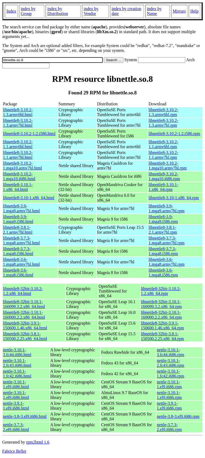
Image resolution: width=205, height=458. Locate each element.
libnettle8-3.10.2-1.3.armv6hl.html (18, 112)
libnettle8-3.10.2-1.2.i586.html (29, 133)
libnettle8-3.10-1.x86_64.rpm (173, 197)
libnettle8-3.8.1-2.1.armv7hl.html (18, 229)
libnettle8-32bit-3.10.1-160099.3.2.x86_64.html (24, 304)
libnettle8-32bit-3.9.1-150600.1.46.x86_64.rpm (162, 325)
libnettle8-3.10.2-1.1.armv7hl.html (18, 155)
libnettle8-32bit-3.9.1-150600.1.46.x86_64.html (25, 325)
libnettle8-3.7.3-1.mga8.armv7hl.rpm (166, 240)
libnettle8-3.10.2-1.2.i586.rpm (174, 133)
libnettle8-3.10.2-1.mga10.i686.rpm (164, 176)
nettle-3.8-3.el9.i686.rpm (178, 416)
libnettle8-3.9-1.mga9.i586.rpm (163, 219)
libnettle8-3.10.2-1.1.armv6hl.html (18, 144)
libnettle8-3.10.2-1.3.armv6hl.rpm (163, 112)
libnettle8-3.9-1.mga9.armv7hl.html (21, 208)
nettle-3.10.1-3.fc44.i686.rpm (170, 352)
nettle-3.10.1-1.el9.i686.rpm (169, 384)
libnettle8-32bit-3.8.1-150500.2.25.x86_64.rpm (162, 336)
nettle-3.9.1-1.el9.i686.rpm (169, 405)
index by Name (154, 11)
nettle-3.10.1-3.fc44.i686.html (17, 352)
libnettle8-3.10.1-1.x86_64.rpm (163, 187)
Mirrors (179, 11)
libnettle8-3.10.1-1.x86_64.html (18, 187)
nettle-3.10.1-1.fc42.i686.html (17, 373)
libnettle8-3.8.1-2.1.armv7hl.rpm (162, 229)
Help (194, 11)
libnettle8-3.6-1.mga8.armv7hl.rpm (166, 262)
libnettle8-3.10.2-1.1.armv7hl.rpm (163, 155)
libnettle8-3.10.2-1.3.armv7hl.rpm (163, 123)
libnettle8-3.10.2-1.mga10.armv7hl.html (22, 165)
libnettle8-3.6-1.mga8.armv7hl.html (21, 262)
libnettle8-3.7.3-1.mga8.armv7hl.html (21, 240)
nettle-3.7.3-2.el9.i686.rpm (169, 427)
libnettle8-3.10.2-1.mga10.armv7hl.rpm (167, 165)
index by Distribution (57, 11)
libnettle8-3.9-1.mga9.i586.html (18, 219)
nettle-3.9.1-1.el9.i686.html (16, 405)
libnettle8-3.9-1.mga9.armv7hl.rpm (166, 208)
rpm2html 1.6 (37, 442)
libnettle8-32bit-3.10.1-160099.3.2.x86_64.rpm (161, 304)
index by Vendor (91, 11)
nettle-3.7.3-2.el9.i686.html (16, 427)
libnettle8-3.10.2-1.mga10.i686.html (19, 176)
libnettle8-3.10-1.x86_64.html (28, 197)
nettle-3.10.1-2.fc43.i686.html (17, 363)
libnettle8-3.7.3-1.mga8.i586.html (18, 251)
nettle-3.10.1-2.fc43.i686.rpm (170, 363)
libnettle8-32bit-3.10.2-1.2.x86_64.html (23, 291)
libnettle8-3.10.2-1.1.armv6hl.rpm (163, 144)
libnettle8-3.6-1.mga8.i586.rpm (163, 272)
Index (11, 11)
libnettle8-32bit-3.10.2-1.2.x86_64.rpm (161, 291)
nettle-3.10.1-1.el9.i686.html (16, 384)
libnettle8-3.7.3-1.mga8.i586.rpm (163, 251)
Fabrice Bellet (14, 451)
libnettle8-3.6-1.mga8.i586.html (18, 272)
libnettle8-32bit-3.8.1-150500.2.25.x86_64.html (25, 336)
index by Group (28, 11)
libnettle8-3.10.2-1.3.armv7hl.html (18, 123)
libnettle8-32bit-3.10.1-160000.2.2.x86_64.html (24, 315)
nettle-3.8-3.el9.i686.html (25, 416)
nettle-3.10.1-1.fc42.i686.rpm (170, 373)
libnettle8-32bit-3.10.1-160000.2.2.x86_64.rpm (161, 315)
